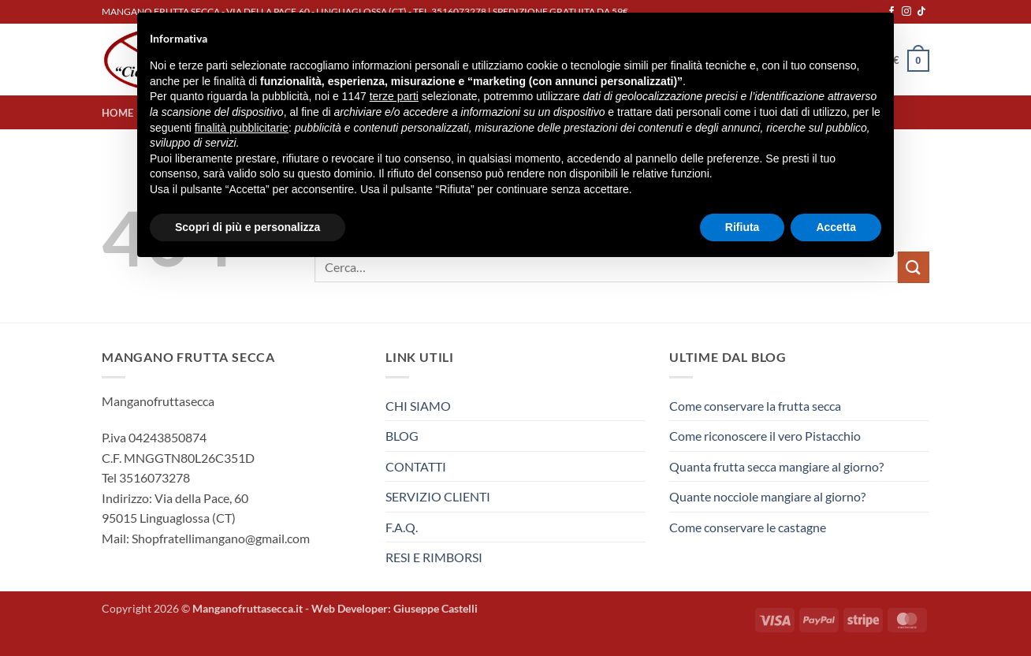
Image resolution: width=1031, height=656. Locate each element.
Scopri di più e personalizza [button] (247, 227)
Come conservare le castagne (747, 527)
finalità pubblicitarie (241, 127)
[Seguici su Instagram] (906, 11)
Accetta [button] (836, 227)
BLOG (402, 435)
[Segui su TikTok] (921, 11)
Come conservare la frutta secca (755, 405)
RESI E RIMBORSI (433, 557)
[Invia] (913, 267)
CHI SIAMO (418, 405)
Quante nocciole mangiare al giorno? (767, 496)
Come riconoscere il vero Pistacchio (765, 435)
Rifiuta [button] (742, 227)
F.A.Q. (401, 527)
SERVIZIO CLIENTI (437, 496)
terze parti (394, 96)
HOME (117, 112)
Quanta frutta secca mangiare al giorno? (776, 466)
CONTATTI (415, 466)
